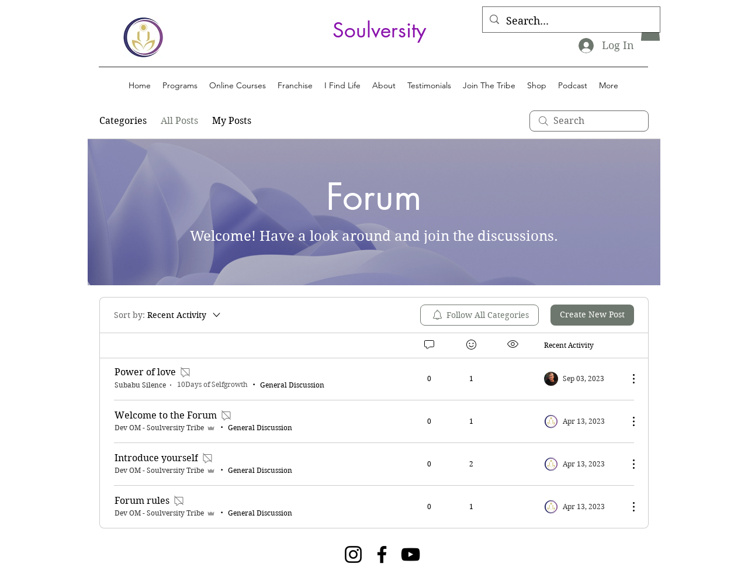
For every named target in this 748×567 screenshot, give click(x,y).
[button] (180, 85)
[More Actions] (628, 379)
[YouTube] (410, 554)
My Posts (231, 120)
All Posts (179, 120)
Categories (123, 120)
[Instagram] (353, 554)
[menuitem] (479, 315)
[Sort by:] (168, 315)
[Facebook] (381, 554)
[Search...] (570, 21)
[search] (589, 121)
